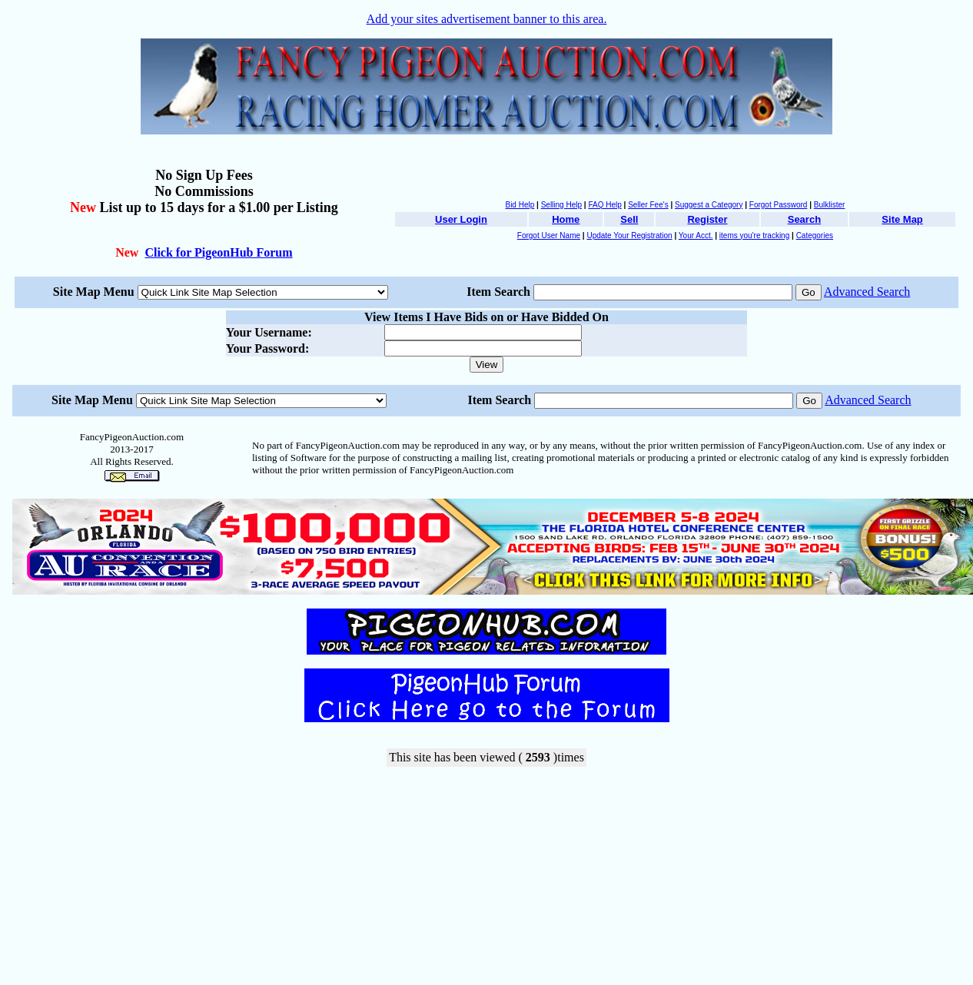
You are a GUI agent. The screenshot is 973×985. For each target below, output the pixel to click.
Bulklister (829, 205)
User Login (461, 219)
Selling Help (561, 205)
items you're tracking (754, 235)
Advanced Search (867, 291)
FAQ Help (604, 205)
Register (707, 219)
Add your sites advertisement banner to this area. (487, 18)
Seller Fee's (648, 205)
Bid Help (519, 205)
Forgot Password (778, 205)
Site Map (902, 219)
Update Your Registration (629, 235)
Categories (814, 235)
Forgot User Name (548, 235)
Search (804, 219)
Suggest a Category (708, 205)
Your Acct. (696, 235)
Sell (629, 219)
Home (565, 219)
